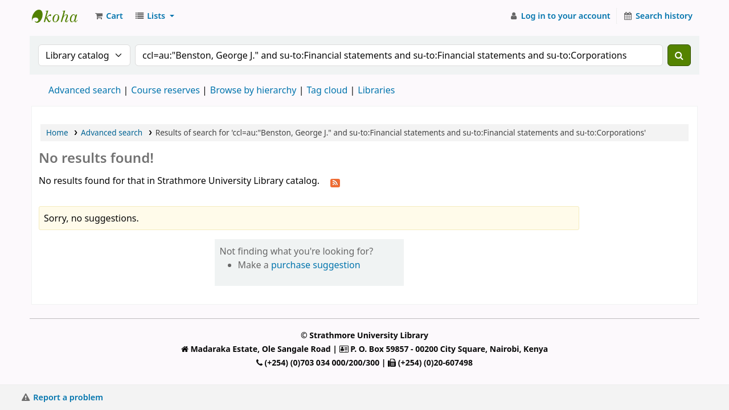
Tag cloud (326, 90)
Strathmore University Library (60, 16)
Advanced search (84, 90)
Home (57, 132)
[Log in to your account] (559, 16)
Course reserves (165, 90)
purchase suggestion (316, 265)
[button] (108, 16)
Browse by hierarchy (253, 90)
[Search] (679, 55)
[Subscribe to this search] (335, 181)
